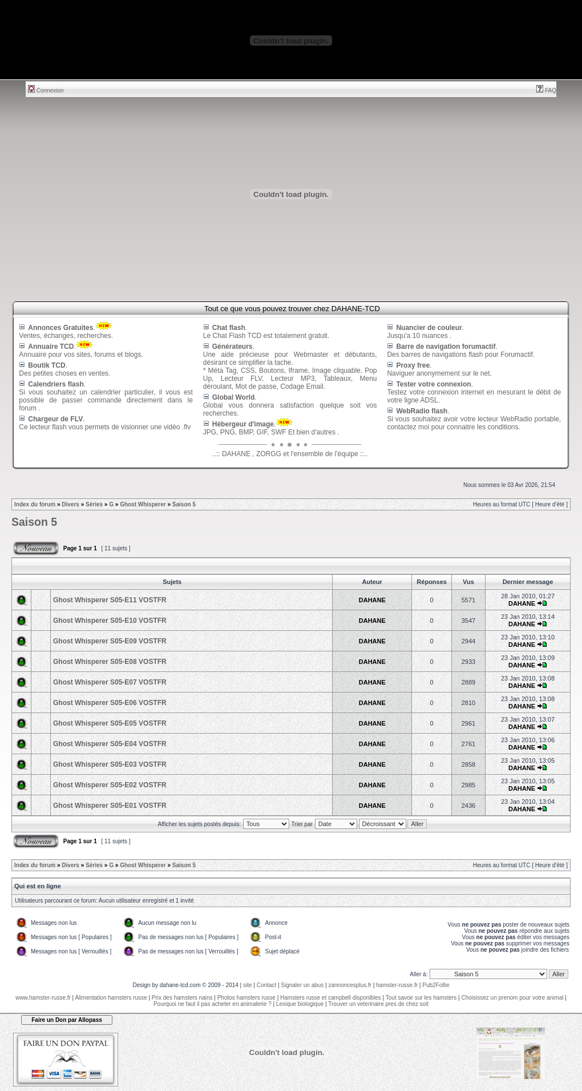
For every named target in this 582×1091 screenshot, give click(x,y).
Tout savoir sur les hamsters (421, 998)
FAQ (546, 90)
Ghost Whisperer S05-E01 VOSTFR (110, 806)
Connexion (46, 90)
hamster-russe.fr (397, 985)
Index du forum (34, 504)
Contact (266, 985)
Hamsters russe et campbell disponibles (330, 998)
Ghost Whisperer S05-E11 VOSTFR (110, 600)
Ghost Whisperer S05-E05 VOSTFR (110, 723)
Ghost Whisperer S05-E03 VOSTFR (110, 764)
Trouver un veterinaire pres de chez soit (378, 1004)
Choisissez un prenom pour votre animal (512, 998)
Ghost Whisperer (143, 504)
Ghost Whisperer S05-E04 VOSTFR (110, 744)
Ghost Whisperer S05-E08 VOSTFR (110, 662)
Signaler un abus (302, 985)
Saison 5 (184, 504)
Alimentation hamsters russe (111, 998)
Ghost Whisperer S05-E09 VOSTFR (110, 641)
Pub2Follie (435, 985)
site (247, 985)
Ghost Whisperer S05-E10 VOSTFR (110, 621)
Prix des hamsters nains (182, 998)
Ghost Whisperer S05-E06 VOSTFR (110, 703)
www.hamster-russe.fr (43, 998)
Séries (94, 504)
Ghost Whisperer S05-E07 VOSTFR (110, 682)
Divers (70, 504)
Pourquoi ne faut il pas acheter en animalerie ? (212, 1004)
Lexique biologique (300, 1004)
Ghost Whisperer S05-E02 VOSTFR (110, 785)
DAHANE (372, 600)
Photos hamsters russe (246, 998)
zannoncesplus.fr (350, 985)
